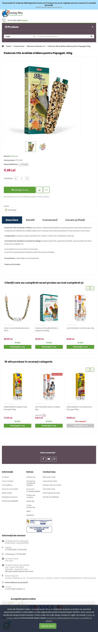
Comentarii (50, 220)
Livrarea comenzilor (10, 489)
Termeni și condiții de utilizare (30, 483)
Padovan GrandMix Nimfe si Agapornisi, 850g (46, 329)
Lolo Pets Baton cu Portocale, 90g (80, 328)
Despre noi (30, 477)
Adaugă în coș (19, 189)
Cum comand (7, 481)
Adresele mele (49, 489)
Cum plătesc (7, 485)
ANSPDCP (30, 515)
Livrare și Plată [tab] (75, 220)
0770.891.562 (22, 549)
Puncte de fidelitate (10, 501)
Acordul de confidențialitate (58, 618)
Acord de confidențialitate (33, 490)
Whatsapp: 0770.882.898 (15, 554)
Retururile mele (49, 477)
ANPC (28, 511)
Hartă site (30, 501)
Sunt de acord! (47, 626)
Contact (5, 477)
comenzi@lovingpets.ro (15, 589)
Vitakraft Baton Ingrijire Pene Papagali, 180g (15, 408)
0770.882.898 (14, 20)
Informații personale (51, 493)
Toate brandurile (30, 506)
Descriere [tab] (12, 220)
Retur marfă (7, 493)
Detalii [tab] (30, 220)
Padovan (14, 156)
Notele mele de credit (52, 485)
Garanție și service (9, 497)
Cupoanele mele (50, 481)
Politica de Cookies (30, 496)
